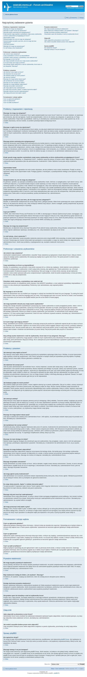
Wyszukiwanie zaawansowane (75, 8)
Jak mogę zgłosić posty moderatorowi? (14, 87)
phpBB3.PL (57, 673)
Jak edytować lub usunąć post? (12, 74)
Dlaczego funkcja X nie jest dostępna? (54, 49)
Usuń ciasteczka (59, 668)
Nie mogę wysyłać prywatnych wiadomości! (56, 29)
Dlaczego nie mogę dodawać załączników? (15, 84)
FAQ (67, 17)
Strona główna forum (11, 14)
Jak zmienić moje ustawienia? (11, 54)
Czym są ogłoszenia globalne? (11, 99)
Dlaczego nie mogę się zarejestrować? (14, 46)
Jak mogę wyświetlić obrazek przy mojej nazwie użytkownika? (20, 61)
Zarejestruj (74, 17)
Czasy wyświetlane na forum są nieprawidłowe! (16, 55)
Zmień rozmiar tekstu (82, 14)
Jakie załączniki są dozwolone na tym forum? (56, 40)
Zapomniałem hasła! (9, 37)
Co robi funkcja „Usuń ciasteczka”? (13, 48)
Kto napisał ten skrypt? (50, 47)
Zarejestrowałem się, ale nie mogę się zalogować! (17, 39)
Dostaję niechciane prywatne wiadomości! (55, 32)
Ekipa (52, 668)
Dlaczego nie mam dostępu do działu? (14, 82)
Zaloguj (82, 17)
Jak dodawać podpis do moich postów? (14, 75)
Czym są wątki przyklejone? (11, 102)
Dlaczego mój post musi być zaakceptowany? (16, 91)
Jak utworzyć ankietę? (9, 77)
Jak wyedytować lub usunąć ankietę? (13, 80)
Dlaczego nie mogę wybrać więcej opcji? (14, 79)
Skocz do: (47, 664)
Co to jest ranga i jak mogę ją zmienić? (14, 62)
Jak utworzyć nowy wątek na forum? (13, 72)
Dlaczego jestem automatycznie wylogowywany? (16, 32)
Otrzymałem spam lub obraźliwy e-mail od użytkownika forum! (61, 34)
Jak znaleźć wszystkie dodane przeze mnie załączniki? (59, 41)
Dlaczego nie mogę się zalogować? (13, 29)
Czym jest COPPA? (8, 44)
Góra (6, 122)
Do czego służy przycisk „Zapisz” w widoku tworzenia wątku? (20, 89)
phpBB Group (65, 639)
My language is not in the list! (11, 59)
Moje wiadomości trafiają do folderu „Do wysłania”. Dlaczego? (61, 30)
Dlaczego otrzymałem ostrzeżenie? (13, 86)
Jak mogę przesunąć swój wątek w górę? (14, 93)
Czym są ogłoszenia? (9, 100)
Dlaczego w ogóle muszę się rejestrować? (15, 30)
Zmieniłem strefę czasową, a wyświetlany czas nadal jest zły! (20, 57)
